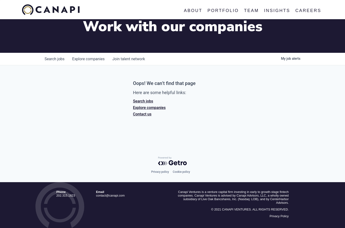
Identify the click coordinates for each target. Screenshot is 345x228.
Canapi (51, 10)
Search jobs (143, 101)
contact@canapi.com (110, 195)
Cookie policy (181, 172)
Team (251, 10)
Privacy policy (160, 172)
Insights (277, 10)
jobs (54, 59)
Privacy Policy (279, 216)
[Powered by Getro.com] (172, 161)
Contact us (142, 114)
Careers (308, 10)
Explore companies (149, 107)
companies (88, 59)
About (193, 10)
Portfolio (223, 10)
